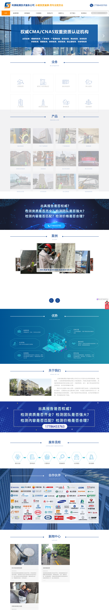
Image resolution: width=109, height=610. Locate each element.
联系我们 (84, 13)
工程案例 (38, 13)
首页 (5, 13)
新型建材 (27, 13)
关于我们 (72, 13)
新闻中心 (61, 13)
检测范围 (16, 13)
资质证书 (50, 13)
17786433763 (100, 5)
